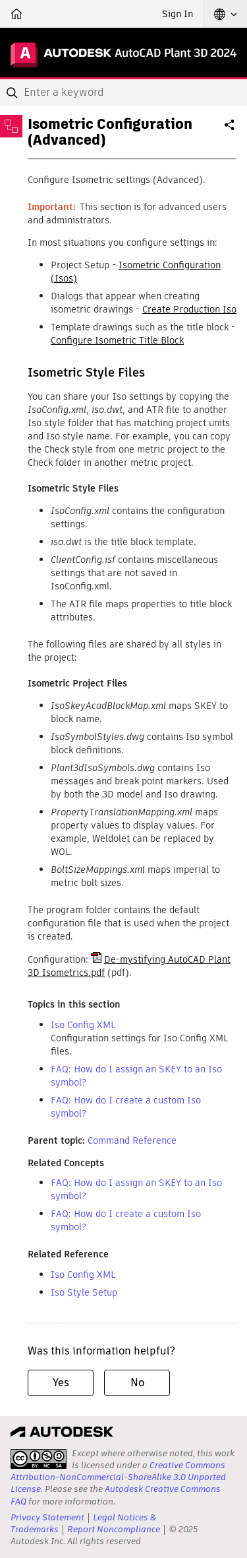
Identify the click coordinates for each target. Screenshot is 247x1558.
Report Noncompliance (113, 1529)
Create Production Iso (189, 309)
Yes (61, 1382)
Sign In (177, 13)
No (137, 1382)
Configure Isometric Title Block (117, 340)
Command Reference (132, 1140)
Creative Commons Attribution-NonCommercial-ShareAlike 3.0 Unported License (118, 1477)
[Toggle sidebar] (11, 126)
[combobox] (123, 92)
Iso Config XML (83, 1024)
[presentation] (39, 1459)
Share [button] (230, 130)
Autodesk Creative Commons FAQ (116, 1495)
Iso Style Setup (84, 1292)
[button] (225, 14)
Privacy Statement (47, 1517)
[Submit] (13, 92)
